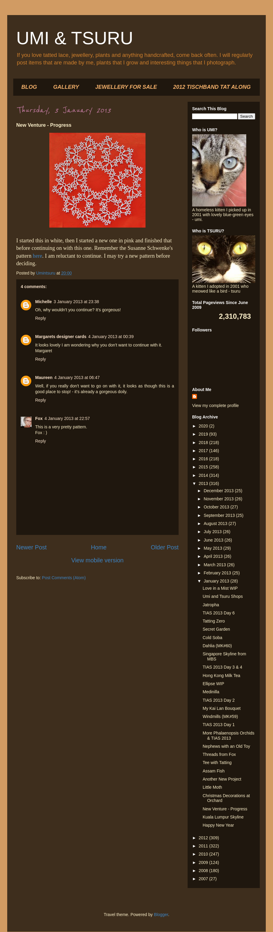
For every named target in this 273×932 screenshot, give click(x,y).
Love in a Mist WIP (220, 588)
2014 (204, 475)
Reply (40, 318)
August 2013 (216, 523)
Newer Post (31, 547)
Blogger (161, 914)
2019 (204, 434)
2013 (204, 483)
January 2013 (217, 581)
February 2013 (218, 572)
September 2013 (220, 515)
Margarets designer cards (60, 336)
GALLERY (66, 87)
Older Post (165, 547)
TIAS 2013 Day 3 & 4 (222, 667)
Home (98, 547)
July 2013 (213, 531)
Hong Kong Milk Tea (221, 675)
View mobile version (97, 560)
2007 (204, 878)
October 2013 (217, 507)
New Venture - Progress (225, 808)
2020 (204, 426)
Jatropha (211, 604)
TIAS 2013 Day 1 (219, 724)
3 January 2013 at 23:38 (76, 301)
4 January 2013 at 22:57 (67, 418)
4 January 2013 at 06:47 (77, 377)
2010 (204, 854)
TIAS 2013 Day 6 (219, 612)
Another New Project (222, 779)
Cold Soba (212, 637)
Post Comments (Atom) (64, 577)
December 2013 (219, 490)
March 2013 (215, 564)
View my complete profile (215, 405)
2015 (204, 466)
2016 (204, 458)
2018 (204, 442)
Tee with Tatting (217, 762)
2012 (204, 837)
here (37, 256)
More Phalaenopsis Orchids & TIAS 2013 (228, 736)
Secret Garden (216, 629)
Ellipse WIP (213, 683)
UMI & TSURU (74, 38)
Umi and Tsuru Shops (223, 596)
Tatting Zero (214, 621)
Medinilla (211, 691)
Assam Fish (214, 771)
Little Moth (212, 787)
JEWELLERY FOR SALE (126, 87)
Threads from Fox (219, 754)
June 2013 (214, 540)
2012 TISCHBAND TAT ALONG (212, 87)
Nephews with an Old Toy (226, 746)
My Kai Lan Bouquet (222, 708)
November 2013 (219, 498)
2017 (204, 450)
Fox (39, 418)
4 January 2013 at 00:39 (110, 336)
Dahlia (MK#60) (217, 645)
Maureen (44, 377)
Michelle (43, 301)
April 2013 (214, 556)
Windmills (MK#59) (220, 716)
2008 (204, 870)
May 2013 (213, 548)
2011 (204, 845)
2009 (204, 862)
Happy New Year (218, 825)
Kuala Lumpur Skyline (223, 817)
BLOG (29, 87)
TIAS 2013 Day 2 (219, 700)
